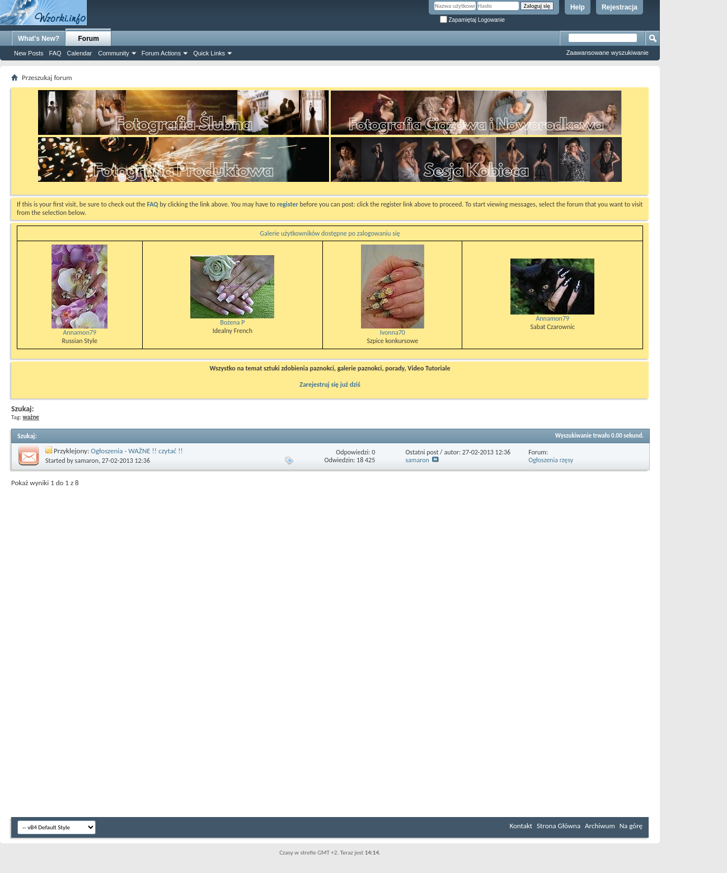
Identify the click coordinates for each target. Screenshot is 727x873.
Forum (88, 39)
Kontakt (520, 826)
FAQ (55, 53)
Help (577, 7)
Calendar (79, 53)
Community (113, 53)
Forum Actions (161, 53)
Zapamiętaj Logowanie (472, 20)
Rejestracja (619, 7)
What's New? (38, 39)
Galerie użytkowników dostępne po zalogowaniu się (330, 233)
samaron (87, 460)
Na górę (631, 826)
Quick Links (209, 53)
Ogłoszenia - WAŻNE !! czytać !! (136, 451)
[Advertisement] (693, 168)
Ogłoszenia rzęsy (550, 460)
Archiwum (600, 826)
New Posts (29, 53)
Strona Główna (558, 826)
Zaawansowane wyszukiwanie (607, 52)
